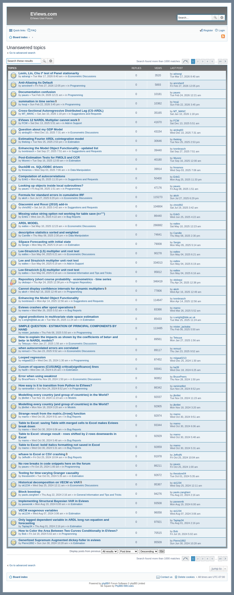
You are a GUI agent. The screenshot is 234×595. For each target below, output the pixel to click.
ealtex (25, 226)
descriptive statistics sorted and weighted (48, 232)
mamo (25, 310)
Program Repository (80, 282)
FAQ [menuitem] (33, 30)
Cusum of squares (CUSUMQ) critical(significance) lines (59, 366)
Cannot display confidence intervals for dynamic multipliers (61, 288)
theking (26, 141)
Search (215, 17)
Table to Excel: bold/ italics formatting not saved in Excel (59, 445)
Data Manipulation (80, 170)
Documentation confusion (37, 92)
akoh (24, 198)
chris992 (27, 207)
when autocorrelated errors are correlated (48, 348)
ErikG (25, 179)
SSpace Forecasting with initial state (45, 241)
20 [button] (220, 61)
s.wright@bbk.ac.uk (33, 319)
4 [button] (207, 61)
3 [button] (202, 61)
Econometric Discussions (82, 76)
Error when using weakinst (38, 376)
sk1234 (26, 485)
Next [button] (225, 61)
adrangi (26, 76)
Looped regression (32, 357)
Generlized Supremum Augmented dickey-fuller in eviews (60, 540)
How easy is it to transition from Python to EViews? (55, 385)
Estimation (74, 141)
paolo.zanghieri (30, 494)
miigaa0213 (28, 360)
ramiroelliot (28, 388)
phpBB (105, 583)
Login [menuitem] (222, 30)
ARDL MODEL (29, 223)
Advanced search (222, 17)
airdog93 (27, 132)
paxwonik (27, 504)
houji (24, 104)
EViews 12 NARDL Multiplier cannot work (48, 120)
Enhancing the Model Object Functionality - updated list (58, 148)
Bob (24, 533)
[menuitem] (221, 37)
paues (25, 95)
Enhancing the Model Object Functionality (49, 298)
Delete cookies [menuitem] (186, 577)
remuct (26, 351)
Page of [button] (185, 61)
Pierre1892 (28, 543)
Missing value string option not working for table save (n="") (62, 213)
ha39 (24, 369)
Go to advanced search (22, 52)
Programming (77, 85)
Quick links (19, 30)
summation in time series (37, 101)
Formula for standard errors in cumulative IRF (51, 195)
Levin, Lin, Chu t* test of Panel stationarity (49, 73)
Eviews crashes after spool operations (46, 307)
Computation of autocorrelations (42, 176)
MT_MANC (28, 113)
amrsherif (27, 85)
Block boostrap (29, 491)
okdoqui (26, 282)
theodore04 (28, 476)
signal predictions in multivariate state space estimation (59, 316)
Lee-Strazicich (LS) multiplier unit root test (49, 251)
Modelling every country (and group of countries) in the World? (64, 395)
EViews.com (43, 13)
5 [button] (212, 61)
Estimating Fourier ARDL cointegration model (51, 138)
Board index (20, 577)
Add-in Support (73, 123)
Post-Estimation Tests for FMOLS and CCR (49, 157)
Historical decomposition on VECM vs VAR (49, 482)
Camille (26, 235)
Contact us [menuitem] (166, 577)
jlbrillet (25, 398)
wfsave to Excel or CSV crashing (42, 454)
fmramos (27, 170)
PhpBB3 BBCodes (124, 586)
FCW (25, 123)
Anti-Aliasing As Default (36, 82)
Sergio (25, 244)
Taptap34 (27, 526)
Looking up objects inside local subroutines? (51, 185)
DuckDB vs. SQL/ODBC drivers (41, 167)
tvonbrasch (28, 151)
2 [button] (198, 61)
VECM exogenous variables (38, 510)
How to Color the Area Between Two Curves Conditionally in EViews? (68, 530)
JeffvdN (26, 457)
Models (72, 398)
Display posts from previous (93, 551)
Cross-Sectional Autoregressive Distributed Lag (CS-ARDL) (61, 110)
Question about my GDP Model (41, 129)
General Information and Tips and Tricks (89, 273)
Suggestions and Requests (86, 113)
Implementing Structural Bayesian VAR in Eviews (54, 501)
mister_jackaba (30, 332)
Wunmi (26, 160)
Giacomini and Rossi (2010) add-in (43, 204)
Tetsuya (26, 343)
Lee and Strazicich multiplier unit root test (49, 260)
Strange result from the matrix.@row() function (52, 413)
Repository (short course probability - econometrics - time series (65, 279)
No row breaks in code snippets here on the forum (54, 463)
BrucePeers (28, 379)
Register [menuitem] (208, 30)
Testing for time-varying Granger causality (49, 473)
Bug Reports (73, 216)
